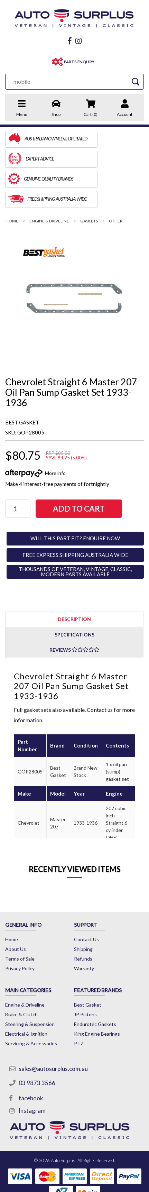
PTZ (79, 1006)
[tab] (74, 579)
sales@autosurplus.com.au (54, 1031)
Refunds (84, 918)
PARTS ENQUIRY (79, 61)
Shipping (84, 909)
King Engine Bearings (98, 996)
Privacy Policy (20, 928)
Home (11, 899)
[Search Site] (137, 81)
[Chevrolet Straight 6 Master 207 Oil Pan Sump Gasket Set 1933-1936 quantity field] (21, 468)
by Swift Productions (75, 1183)
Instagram (33, 1072)
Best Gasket (88, 967)
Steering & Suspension (30, 986)
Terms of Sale (20, 918)
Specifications (74, 594)
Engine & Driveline (25, 967)
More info (55, 433)
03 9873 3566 (38, 1045)
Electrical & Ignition (26, 996)
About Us (15, 909)
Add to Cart (88, 468)
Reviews (74, 610)
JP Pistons (86, 977)
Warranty (85, 928)
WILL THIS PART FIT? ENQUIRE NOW (75, 498)
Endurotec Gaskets (96, 986)
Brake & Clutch (21, 977)
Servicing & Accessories (31, 1006)
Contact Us (87, 899)
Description (74, 579)
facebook (32, 1060)
